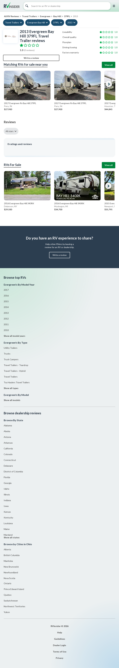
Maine (7, 529)
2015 (6, 301)
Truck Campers (11, 359)
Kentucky (8, 517)
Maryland (8, 534)
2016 (6, 295)
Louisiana (8, 523)
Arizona (7, 437)
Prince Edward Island (14, 589)
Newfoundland (11, 572)
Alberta (7, 549)
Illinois (7, 494)
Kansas (7, 511)
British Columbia (12, 555)
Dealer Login (59, 645)
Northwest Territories (14, 606)
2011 (6, 324)
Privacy (59, 658)
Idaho (6, 488)
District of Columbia (13, 471)
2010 (6, 330)
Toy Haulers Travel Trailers (17, 382)
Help (59, 632)
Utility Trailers (10, 348)
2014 (6, 307)
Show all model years (14, 336)
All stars (9, 131)
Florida (7, 477)
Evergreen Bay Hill (36, 22)
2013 (69, 22)
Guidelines (59, 639)
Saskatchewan (11, 600)
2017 (6, 290)
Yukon (7, 612)
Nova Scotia (9, 578)
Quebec (8, 595)
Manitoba (8, 561)
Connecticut (10, 460)
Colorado (8, 454)
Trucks (7, 353)
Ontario (7, 583)
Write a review (31, 58)
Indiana (7, 500)
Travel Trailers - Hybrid (15, 371)
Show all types (11, 388)
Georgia (7, 483)
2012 (6, 318)
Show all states (12, 537)
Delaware (8, 465)
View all (109, 65)
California (8, 448)
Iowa (6, 506)
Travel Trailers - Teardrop (16, 365)
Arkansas (8, 442)
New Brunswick (11, 566)
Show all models (12, 400)
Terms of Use (59, 651)
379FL (56, 22)
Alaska (7, 431)
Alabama (8, 425)
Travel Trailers (12, 22)
